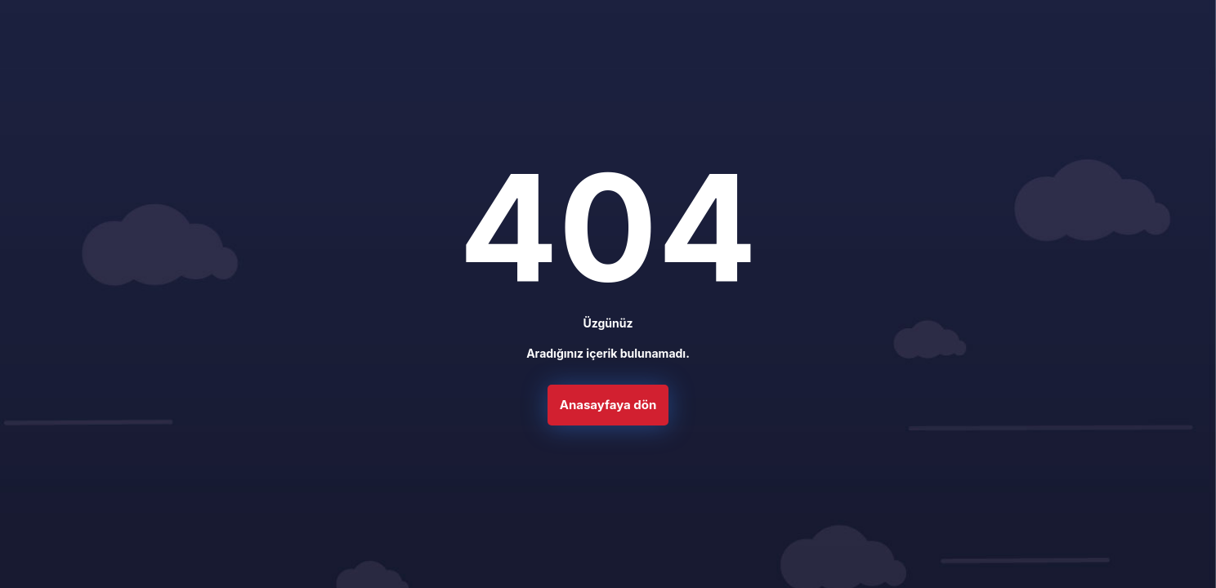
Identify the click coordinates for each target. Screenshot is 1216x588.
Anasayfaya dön (608, 410)
